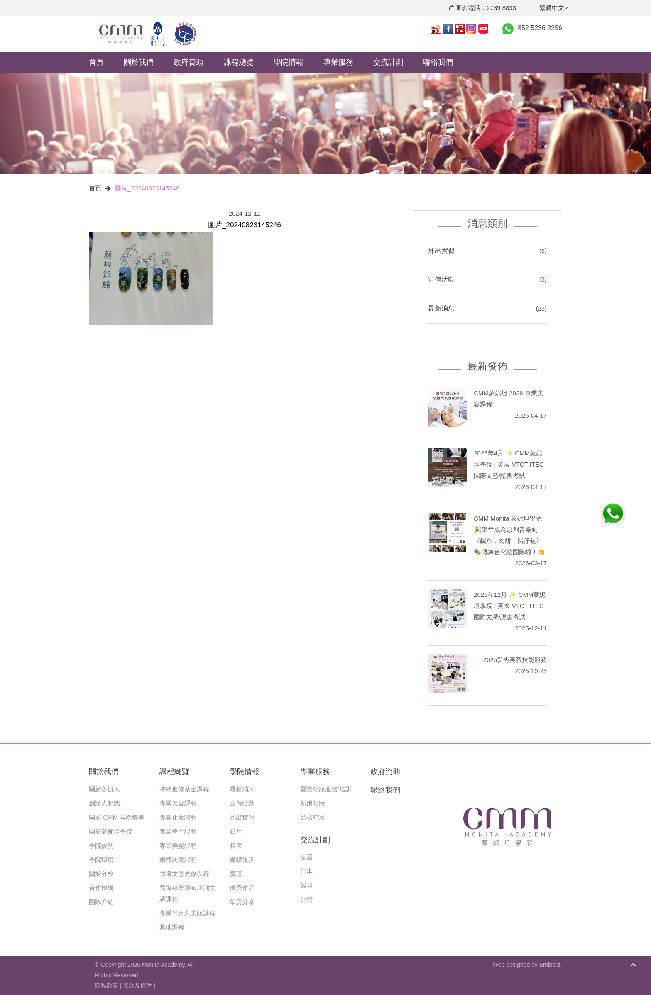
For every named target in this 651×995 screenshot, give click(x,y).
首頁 (96, 62)
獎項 (236, 873)
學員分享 (242, 901)
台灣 (306, 899)
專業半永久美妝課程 (187, 913)
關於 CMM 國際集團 (116, 817)
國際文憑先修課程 (184, 873)
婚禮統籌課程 (178, 859)
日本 (306, 871)
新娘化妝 (312, 803)
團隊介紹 (101, 901)
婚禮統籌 (312, 817)
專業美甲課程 (178, 831)
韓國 (306, 885)
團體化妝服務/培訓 (326, 789)
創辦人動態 (104, 803)
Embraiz (549, 964)
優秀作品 (242, 887)
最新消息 (441, 308)
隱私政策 (106, 985)
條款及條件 (137, 985)
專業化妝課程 (178, 817)
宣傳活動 (441, 279)
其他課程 (171, 927)
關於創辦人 (104, 789)
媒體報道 (242, 859)
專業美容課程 (178, 803)
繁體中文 (553, 7)
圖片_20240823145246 (147, 188)
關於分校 (101, 873)
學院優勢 (101, 845)
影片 (236, 831)
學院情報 (288, 62)
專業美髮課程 (178, 845)
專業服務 (338, 62)
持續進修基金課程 (184, 789)
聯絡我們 (438, 62)
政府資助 (188, 62)
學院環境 (101, 859)
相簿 (236, 845)
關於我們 (139, 62)
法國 (306, 857)
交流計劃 (388, 62)
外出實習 (441, 250)
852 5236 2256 (540, 28)
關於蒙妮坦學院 (110, 831)
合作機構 (101, 887)
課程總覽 (239, 62)
